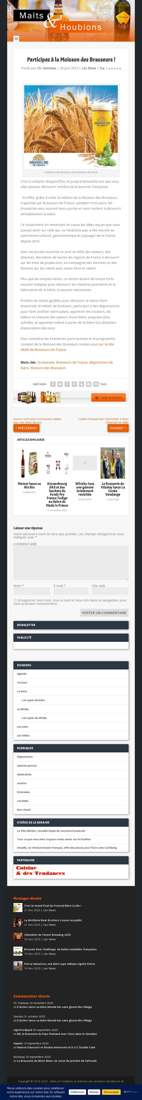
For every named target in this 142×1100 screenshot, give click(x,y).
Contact (22, 688)
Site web (98, 591)
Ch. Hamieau (46, 73)
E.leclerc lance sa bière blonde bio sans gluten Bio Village (54, 1012)
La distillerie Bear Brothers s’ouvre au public (53, 925)
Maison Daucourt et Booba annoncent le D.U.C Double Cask (56, 1052)
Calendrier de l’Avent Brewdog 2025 (47, 940)
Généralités (24, 779)
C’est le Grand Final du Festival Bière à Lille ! (52, 911)
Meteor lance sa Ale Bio (29, 491)
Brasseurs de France (71, 368)
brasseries (46, 368)
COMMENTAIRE (25, 549)
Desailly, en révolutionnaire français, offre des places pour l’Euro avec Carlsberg (67, 853)
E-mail (60, 591)
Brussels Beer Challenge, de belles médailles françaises (60, 954)
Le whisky (23, 714)
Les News (89, 73)
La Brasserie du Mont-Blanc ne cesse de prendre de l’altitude (57, 1066)
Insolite (21, 788)
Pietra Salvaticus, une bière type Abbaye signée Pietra (59, 969)
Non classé (23, 815)
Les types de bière (33, 705)
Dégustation (25, 762)
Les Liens (22, 732)
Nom (18, 591)
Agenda (22, 679)
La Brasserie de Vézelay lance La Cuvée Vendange (113, 494)
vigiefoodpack (22, 1035)
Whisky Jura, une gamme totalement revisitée (85, 494)
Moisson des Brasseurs (48, 373)
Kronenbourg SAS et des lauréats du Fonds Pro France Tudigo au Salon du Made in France (57, 500)
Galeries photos (27, 771)
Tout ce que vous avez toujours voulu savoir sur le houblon (54, 844)
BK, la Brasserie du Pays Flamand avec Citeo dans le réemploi (57, 1039)
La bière (22, 696)
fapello (18, 1048)
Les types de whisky (34, 723)
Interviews (23, 797)
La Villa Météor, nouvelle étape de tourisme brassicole (51, 836)
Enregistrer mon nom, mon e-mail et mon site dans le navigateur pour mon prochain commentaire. (70, 607)
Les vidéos (23, 741)
